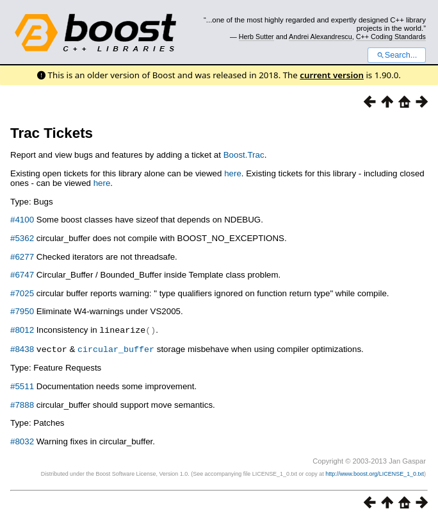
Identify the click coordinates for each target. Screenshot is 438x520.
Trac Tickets (51, 133)
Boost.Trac (243, 155)
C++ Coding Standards (391, 36)
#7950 (22, 311)
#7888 (22, 403)
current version (332, 75)
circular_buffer (115, 348)
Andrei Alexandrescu (320, 36)
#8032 (22, 440)
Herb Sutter (256, 36)
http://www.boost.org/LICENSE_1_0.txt (374, 472)
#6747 (22, 275)
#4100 (22, 219)
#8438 (22, 348)
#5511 (22, 385)
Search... (397, 55)
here (232, 173)
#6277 (22, 257)
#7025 (22, 293)
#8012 (22, 330)
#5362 (22, 238)
